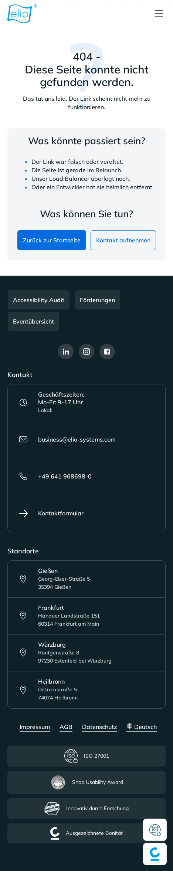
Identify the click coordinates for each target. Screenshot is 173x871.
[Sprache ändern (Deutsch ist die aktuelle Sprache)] (141, 727)
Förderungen (97, 300)
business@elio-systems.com (67, 439)
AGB (66, 726)
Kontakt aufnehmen (123, 240)
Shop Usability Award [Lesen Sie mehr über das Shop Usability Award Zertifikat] (86, 782)
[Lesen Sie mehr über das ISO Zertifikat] (155, 830)
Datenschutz (99, 726)
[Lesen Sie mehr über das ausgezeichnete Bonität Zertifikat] (155, 854)
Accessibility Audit (38, 300)
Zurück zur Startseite (52, 240)
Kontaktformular (51, 513)
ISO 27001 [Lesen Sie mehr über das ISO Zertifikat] (86, 756)
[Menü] (159, 14)
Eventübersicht (33, 321)
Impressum (35, 726)
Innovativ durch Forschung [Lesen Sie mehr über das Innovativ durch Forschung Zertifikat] (86, 808)
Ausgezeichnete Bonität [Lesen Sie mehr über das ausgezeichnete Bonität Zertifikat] (86, 833)
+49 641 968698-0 (55, 476)
